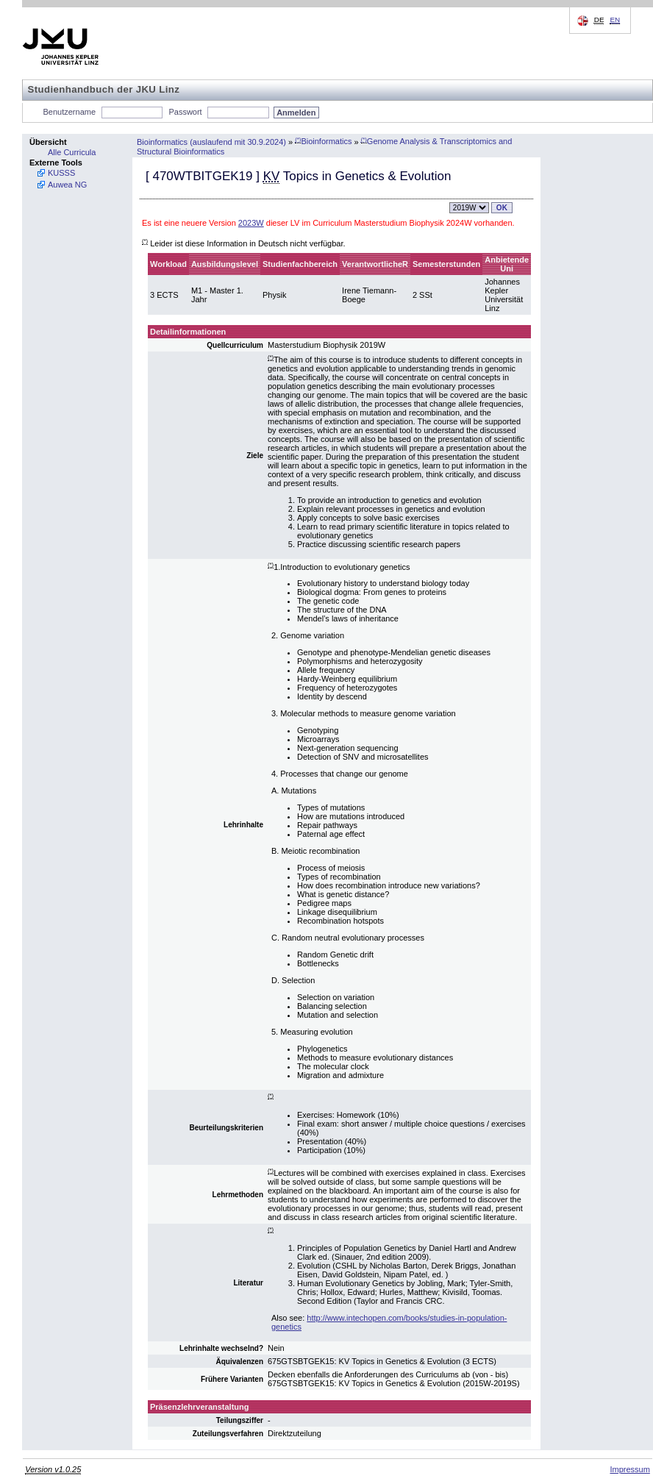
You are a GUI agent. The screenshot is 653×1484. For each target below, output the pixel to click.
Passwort (184, 111)
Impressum (629, 1469)
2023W (251, 222)
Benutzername (69, 111)
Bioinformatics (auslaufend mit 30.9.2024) (211, 141)
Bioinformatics (323, 141)
